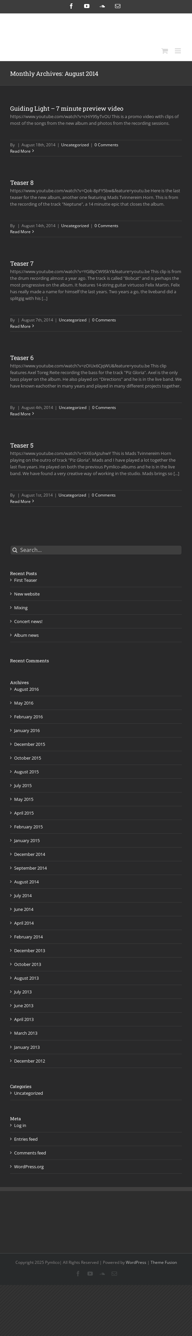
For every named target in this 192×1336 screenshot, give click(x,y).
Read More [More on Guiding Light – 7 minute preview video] (20, 151)
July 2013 (23, 992)
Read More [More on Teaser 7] (20, 326)
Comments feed (30, 1153)
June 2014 (23, 909)
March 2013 (25, 1033)
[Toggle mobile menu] (178, 50)
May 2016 (23, 703)
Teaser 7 (22, 263)
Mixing (21, 608)
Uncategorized (75, 145)
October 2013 (27, 964)
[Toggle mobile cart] (164, 50)
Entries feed (26, 1139)
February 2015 (28, 827)
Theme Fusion (164, 1262)
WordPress (136, 1262)
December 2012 (29, 1061)
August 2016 (26, 689)
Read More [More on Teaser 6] (20, 414)
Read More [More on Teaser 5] (20, 501)
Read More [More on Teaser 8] (20, 232)
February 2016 (28, 717)
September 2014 (30, 868)
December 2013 (29, 950)
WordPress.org (29, 1167)
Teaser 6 (22, 358)
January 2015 (27, 840)
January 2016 (27, 730)
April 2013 (24, 1019)
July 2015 (23, 785)
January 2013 (27, 1047)
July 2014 (23, 895)
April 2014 (24, 923)
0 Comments (106, 145)
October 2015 (27, 758)
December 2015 (29, 744)
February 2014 (28, 937)
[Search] (15, 550)
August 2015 (26, 772)
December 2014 (29, 854)
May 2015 (23, 799)
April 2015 (24, 813)
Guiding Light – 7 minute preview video (66, 108)
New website (27, 594)
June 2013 (23, 1006)
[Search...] (96, 550)
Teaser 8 (22, 182)
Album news (26, 635)
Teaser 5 (22, 445)
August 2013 (26, 978)
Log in (20, 1125)
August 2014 (26, 882)
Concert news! (28, 621)
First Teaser (25, 580)
